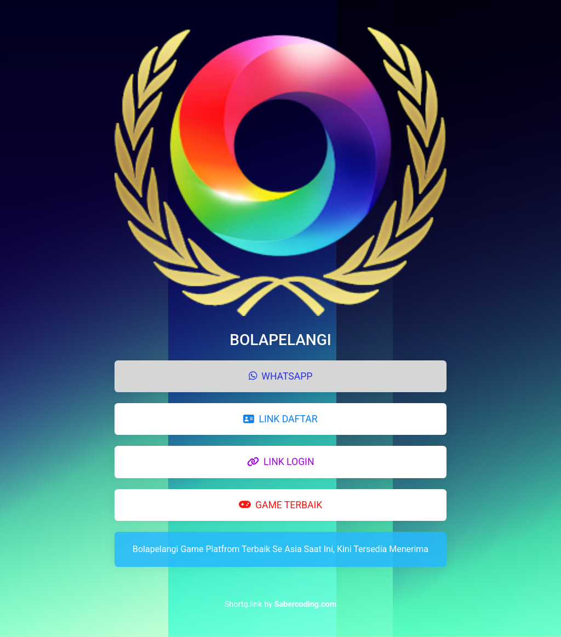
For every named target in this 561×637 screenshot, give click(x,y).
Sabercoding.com (305, 604)
